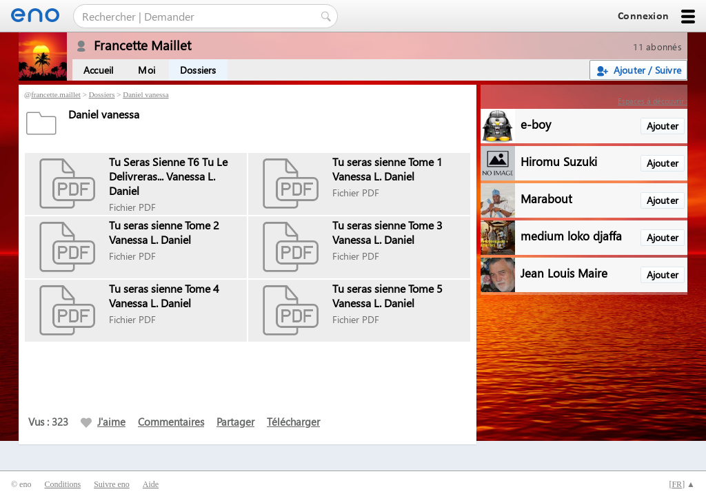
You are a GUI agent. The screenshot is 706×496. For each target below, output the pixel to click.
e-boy (536, 124)
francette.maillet (56, 94)
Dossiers (198, 69)
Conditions (62, 484)
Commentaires (171, 421)
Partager (235, 421)
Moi (146, 69)
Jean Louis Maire (564, 272)
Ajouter (662, 125)
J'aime (103, 421)
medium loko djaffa (571, 235)
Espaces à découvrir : (652, 101)
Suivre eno (112, 484)
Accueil (98, 69)
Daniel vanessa (145, 94)
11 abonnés (657, 46)
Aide (151, 484)
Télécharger (293, 421)
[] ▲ (682, 484)
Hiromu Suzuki (559, 161)
